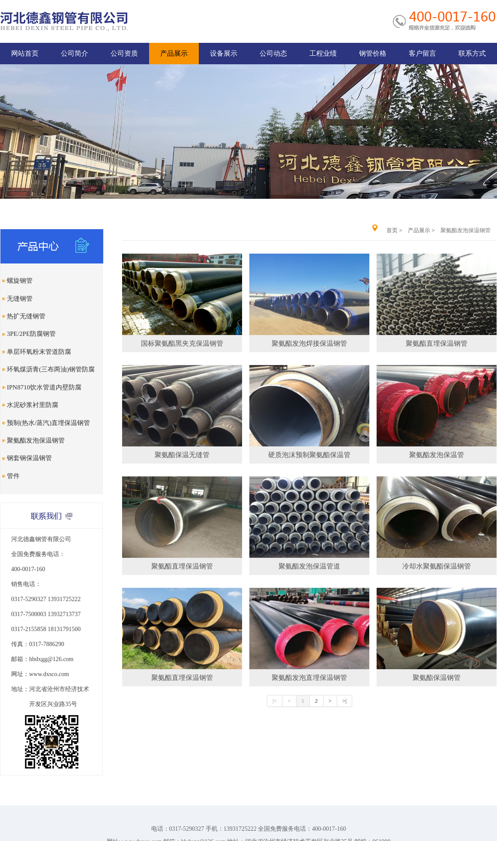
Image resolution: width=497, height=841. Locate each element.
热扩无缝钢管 (26, 316)
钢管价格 (372, 53)
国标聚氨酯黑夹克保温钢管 (182, 343)
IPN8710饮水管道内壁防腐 (44, 387)
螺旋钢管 (20, 280)
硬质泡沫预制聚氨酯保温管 (309, 454)
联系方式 (472, 53)
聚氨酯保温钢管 (437, 677)
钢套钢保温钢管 (29, 458)
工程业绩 (323, 53)
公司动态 (273, 53)
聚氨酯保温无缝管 (182, 454)
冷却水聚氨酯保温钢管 (436, 566)
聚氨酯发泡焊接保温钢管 (309, 343)
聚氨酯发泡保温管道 (309, 566)
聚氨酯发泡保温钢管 (36, 440)
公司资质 (124, 53)
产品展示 (174, 53)
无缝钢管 (20, 298)
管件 (13, 476)
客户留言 (422, 53)
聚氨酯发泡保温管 (436, 454)
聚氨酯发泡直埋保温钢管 (309, 677)
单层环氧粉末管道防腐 (39, 351)
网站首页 (25, 53)
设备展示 (223, 53)
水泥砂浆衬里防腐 (32, 404)
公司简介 (74, 53)
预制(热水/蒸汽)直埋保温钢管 (48, 422)
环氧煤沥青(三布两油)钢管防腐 (51, 369)
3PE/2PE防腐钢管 (31, 333)
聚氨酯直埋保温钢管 (436, 343)
